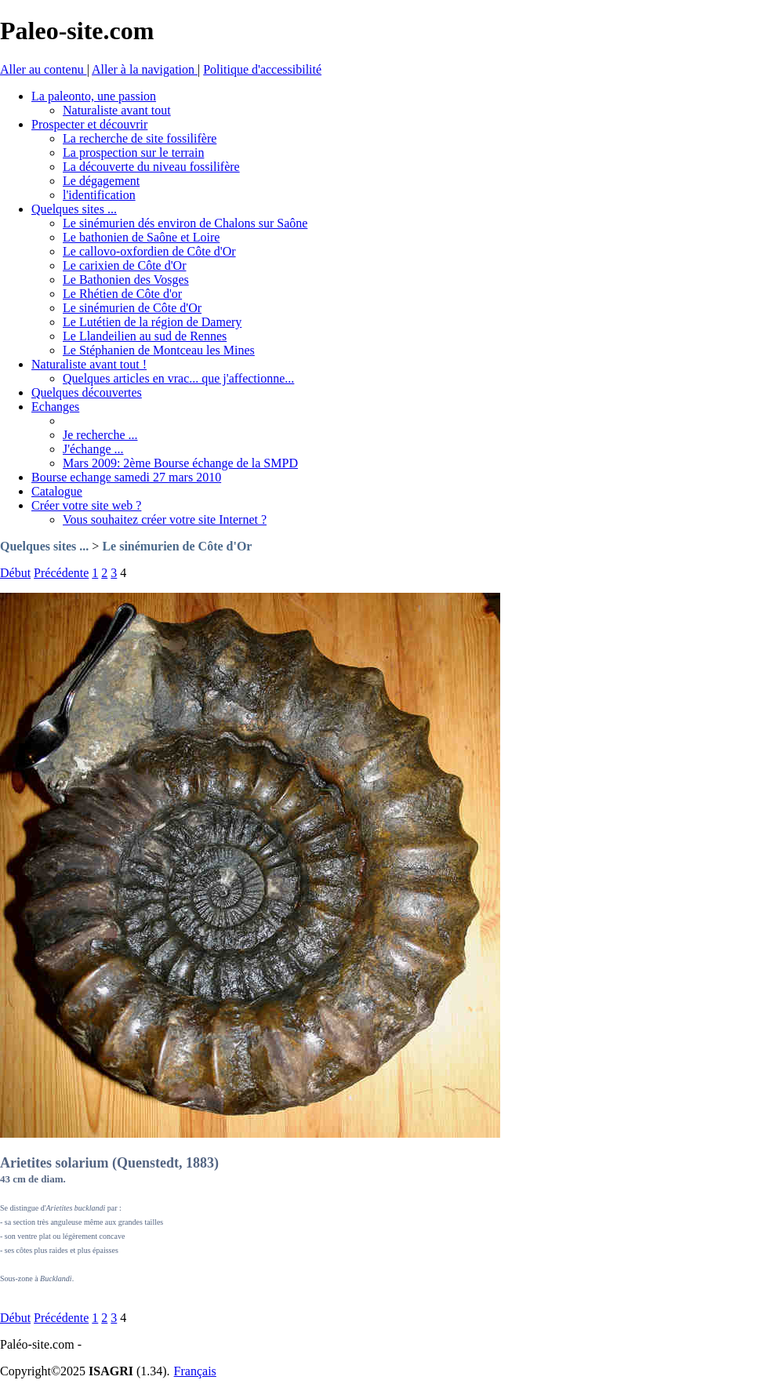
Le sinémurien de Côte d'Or (177, 546)
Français (195, 1371)
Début (15, 572)
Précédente (61, 572)
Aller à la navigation (145, 69)
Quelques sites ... (44, 546)
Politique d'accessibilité (262, 69)
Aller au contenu (43, 69)
